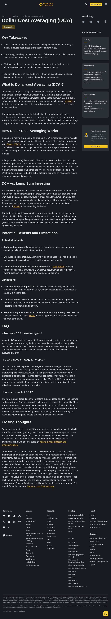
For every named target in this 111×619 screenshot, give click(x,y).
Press (28, 527)
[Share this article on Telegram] (98, 21)
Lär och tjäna (72, 542)
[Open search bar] (85, 4)
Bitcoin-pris (72, 548)
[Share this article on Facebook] (90, 21)
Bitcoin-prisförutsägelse (76, 565)
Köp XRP (71, 577)
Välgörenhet (51, 548)
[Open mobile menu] (105, 4)
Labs (70, 532)
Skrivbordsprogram (32, 565)
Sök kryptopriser (73, 545)
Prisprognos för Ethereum (77, 568)
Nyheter (28, 524)
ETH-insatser (51, 536)
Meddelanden (30, 521)
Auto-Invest (51, 533)
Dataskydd (29, 544)
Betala (49, 521)
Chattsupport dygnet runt (98, 538)
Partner (92, 515)
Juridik (28, 530)
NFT (48, 539)
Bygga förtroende (31, 547)
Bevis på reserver (96, 527)
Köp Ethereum (73, 583)
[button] (105, 4)
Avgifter (92, 549)
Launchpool (51, 530)
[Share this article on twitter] (83, 21)
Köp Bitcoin (72, 571)
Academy (50, 524)
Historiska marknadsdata (98, 524)
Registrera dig (96, 4)
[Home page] (46, 4)
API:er (92, 552)
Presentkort (51, 527)
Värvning (93, 518)
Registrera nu (95, 146)
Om (27, 515)
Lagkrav (92, 565)
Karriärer (29, 518)
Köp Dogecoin (73, 580)
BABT (49, 542)
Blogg (28, 550)
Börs (48, 515)
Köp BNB (71, 574)
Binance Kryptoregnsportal (99, 562)
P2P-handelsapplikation (76, 515)
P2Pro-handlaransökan (76, 518)
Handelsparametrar (96, 558)
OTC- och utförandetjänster (99, 521)
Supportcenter (94, 541)
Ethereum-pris (73, 552)
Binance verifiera (95, 555)
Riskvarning (30, 556)
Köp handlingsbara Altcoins (77, 586)
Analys (49, 545)
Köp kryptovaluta (52, 518)
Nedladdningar (31, 562)
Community (29, 553)
